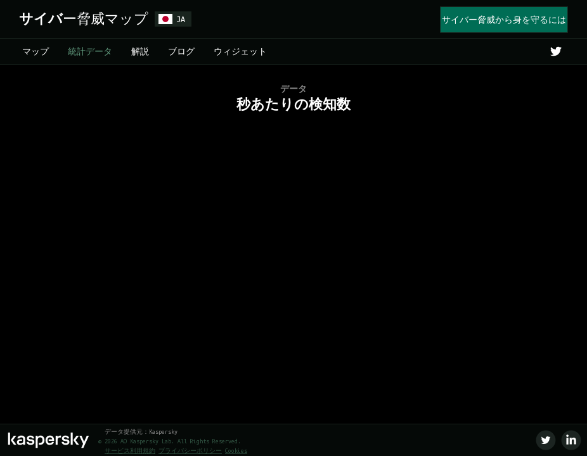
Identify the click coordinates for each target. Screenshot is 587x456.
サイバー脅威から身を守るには (504, 19)
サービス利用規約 (130, 451)
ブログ (181, 51)
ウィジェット (240, 51)
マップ (35, 51)
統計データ (90, 51)
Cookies (236, 451)
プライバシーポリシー (190, 451)
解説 (140, 51)
